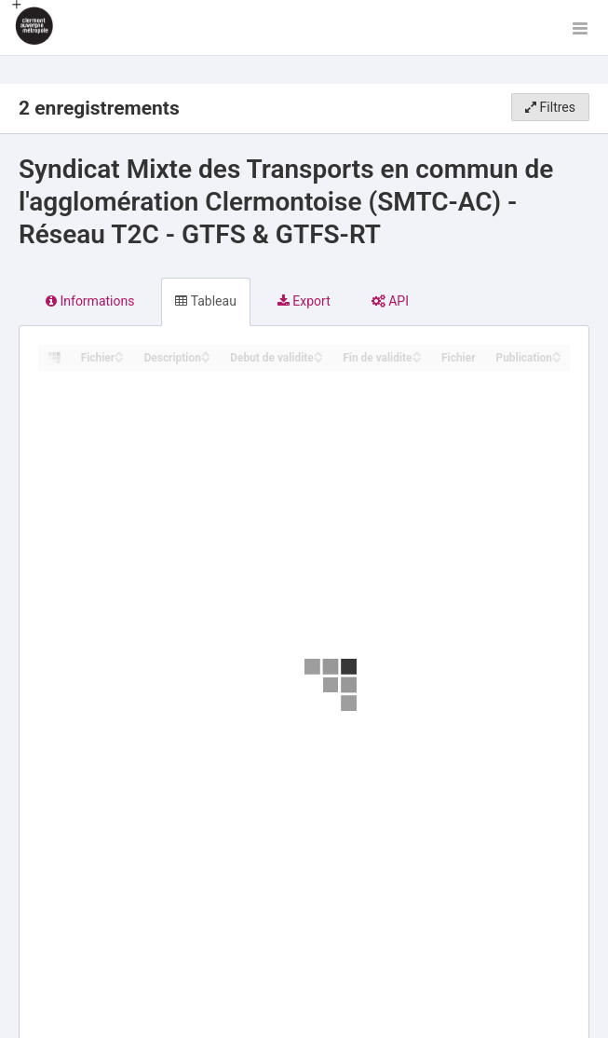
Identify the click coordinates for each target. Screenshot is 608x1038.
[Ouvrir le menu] (580, 28)
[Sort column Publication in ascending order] (556, 352)
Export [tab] (304, 301)
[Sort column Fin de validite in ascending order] (417, 352)
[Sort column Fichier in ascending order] (119, 352)
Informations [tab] (90, 301)
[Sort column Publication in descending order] (556, 358)
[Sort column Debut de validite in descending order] (318, 358)
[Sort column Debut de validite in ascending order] (318, 352)
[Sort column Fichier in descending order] (119, 358)
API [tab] (390, 301)
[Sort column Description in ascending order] (205, 352)
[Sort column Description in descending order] (205, 358)
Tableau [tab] (205, 301)
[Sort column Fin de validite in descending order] (417, 358)
